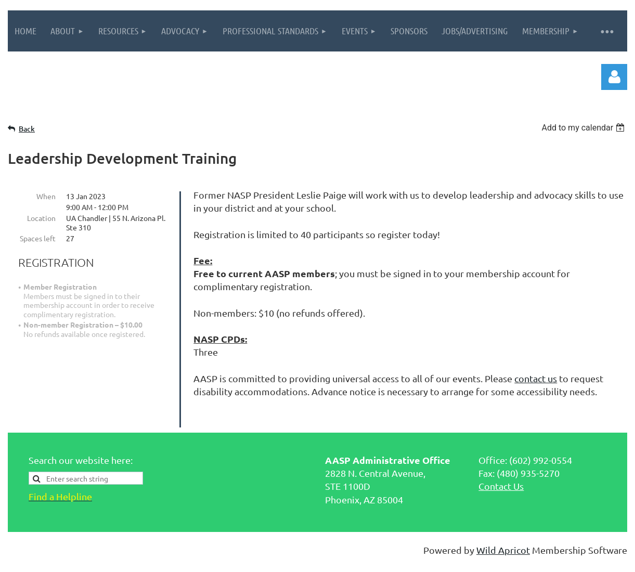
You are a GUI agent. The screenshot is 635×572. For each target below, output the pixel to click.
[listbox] (584, 127)
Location (41, 218)
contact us (535, 378)
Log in (614, 77)
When (46, 196)
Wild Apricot (503, 545)
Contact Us (501, 481)
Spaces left (38, 238)
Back (27, 129)
